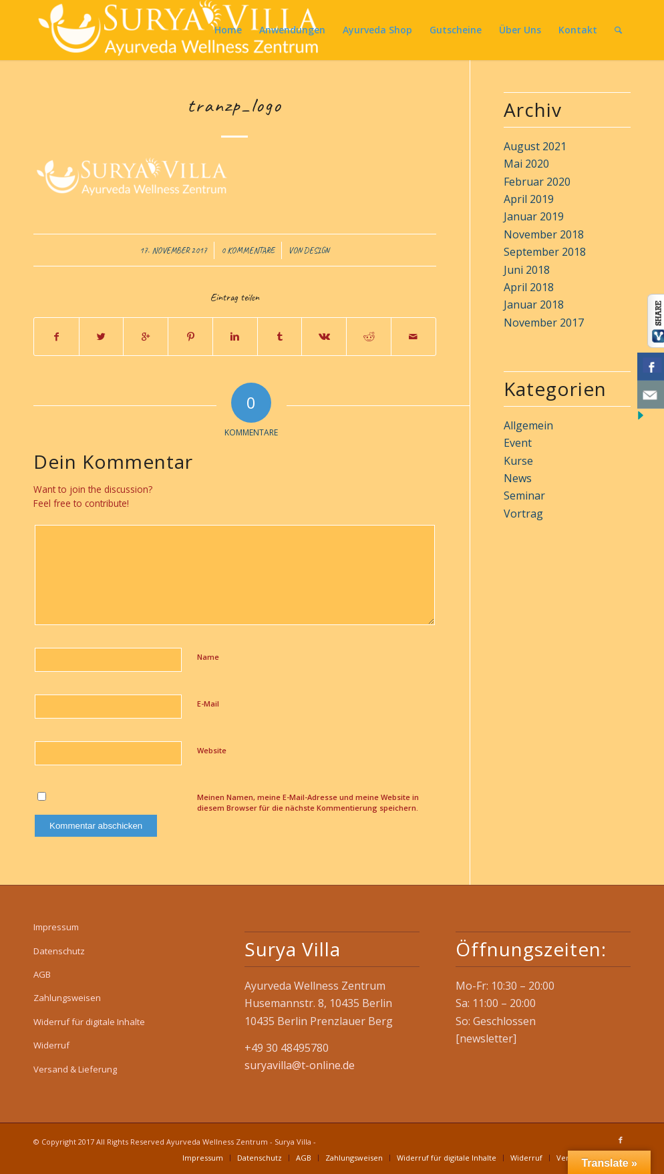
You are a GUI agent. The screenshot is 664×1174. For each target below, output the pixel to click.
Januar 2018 (534, 304)
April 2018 (529, 287)
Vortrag (523, 513)
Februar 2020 (537, 181)
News (518, 478)
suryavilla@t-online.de (299, 1065)
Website (211, 750)
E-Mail (208, 704)
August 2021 (535, 146)
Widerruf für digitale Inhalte (89, 1022)
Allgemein (528, 425)
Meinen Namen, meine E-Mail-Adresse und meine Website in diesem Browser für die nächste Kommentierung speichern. (308, 802)
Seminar (524, 495)
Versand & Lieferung (75, 1069)
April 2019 (529, 199)
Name (208, 657)
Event (518, 442)
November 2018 (544, 234)
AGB (42, 974)
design (316, 250)
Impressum (56, 927)
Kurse (518, 460)
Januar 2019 (534, 216)
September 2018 (545, 251)
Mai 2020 (526, 163)
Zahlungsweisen (67, 998)
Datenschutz (59, 951)
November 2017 (544, 322)
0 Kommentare (248, 250)
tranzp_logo (234, 105)
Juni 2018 (527, 269)
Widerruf (51, 1045)
